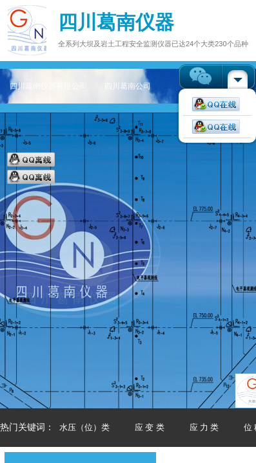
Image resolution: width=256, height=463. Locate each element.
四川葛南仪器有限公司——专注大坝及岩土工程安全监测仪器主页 (47, 86)
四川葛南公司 (127, 86)
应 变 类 (149, 427)
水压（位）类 (84, 427)
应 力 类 (204, 427)
